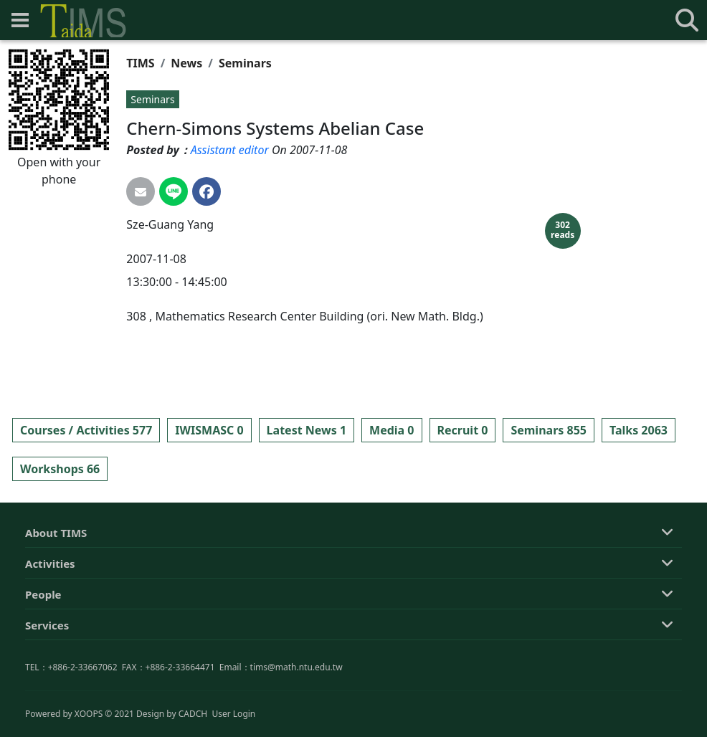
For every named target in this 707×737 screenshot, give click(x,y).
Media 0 (391, 430)
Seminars (245, 63)
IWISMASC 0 (209, 430)
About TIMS (56, 603)
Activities (50, 634)
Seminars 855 (549, 430)
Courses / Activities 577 (86, 430)
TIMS (140, 63)
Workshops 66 (60, 469)
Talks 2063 (638, 430)
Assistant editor (230, 150)
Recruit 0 (462, 430)
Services (47, 695)
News (186, 63)
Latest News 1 (306, 430)
